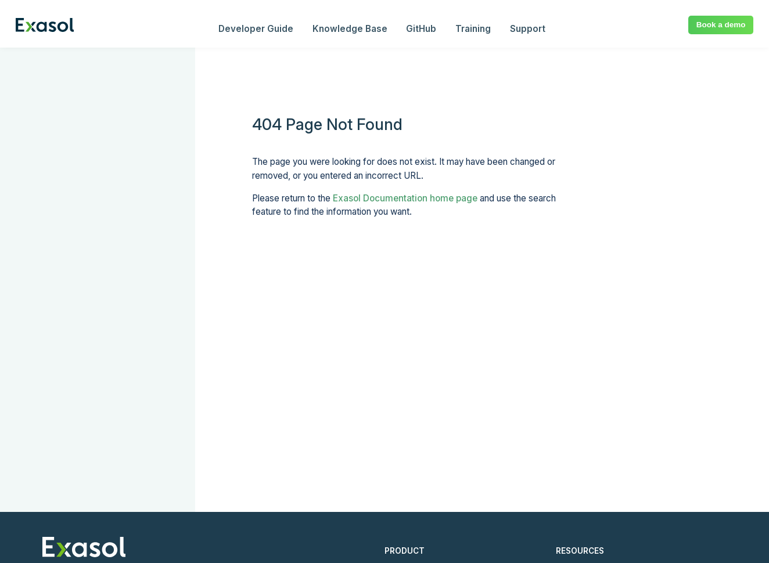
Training (473, 28)
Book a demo (721, 24)
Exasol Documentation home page (405, 198)
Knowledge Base (349, 28)
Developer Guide (255, 28)
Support (527, 28)
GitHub (421, 28)
